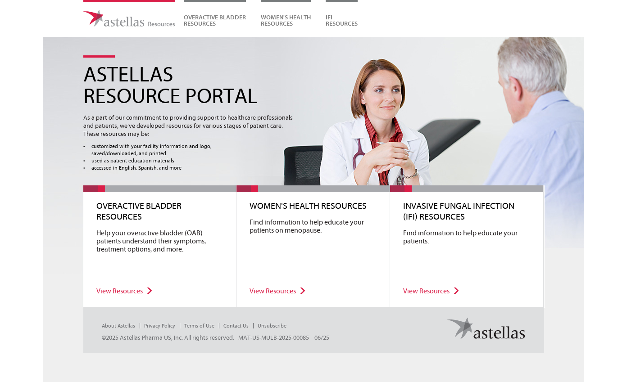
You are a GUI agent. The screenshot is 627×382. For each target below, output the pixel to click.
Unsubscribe (272, 325)
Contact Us (236, 325)
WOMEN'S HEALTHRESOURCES (286, 20)
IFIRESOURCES (342, 20)
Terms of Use (199, 325)
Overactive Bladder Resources (215, 20)
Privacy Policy (159, 325)
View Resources (119, 291)
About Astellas (118, 325)
